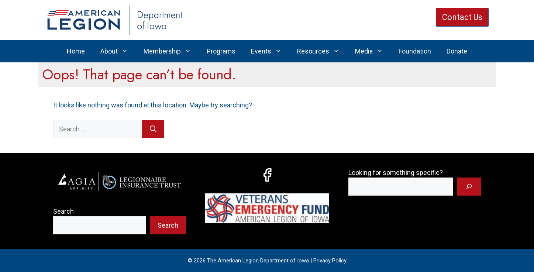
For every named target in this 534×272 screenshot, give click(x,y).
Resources (322, 51)
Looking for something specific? (395, 172)
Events (270, 51)
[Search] (153, 129)
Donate (457, 51)
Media (373, 51)
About (118, 51)
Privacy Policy (330, 260)
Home (76, 51)
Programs (221, 51)
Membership (171, 51)
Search (63, 211)
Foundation (415, 51)
